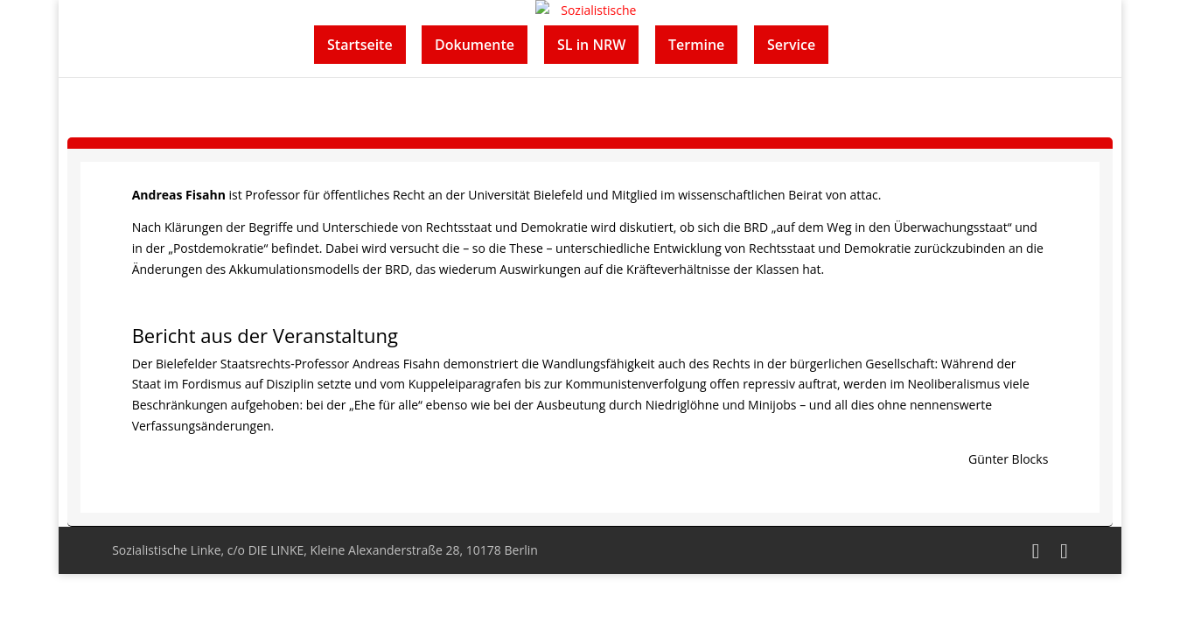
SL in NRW (591, 44)
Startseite (360, 44)
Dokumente (474, 44)
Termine (696, 44)
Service (791, 44)
